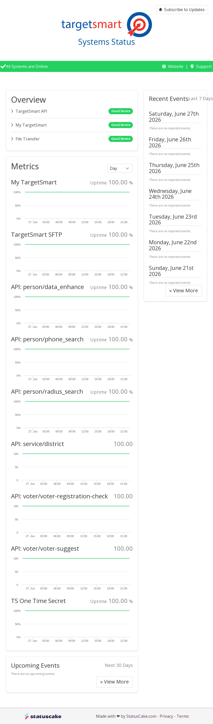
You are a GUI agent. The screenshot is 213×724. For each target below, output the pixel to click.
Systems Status (106, 41)
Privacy (166, 716)
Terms (183, 716)
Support (204, 66)
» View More (114, 681)
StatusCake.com (141, 716)
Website (175, 66)
